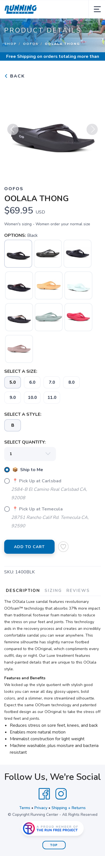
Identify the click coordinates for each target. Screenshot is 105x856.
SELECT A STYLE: (22, 414)
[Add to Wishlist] (63, 546)
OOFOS (30, 44)
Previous (12, 131)
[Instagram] (61, 793)
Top (54, 845)
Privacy (40, 807)
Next (92, 131)
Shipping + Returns (69, 807)
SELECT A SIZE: (20, 371)
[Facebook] (44, 793)
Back (14, 76)
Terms (24, 807)
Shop (10, 44)
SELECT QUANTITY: (25, 442)
